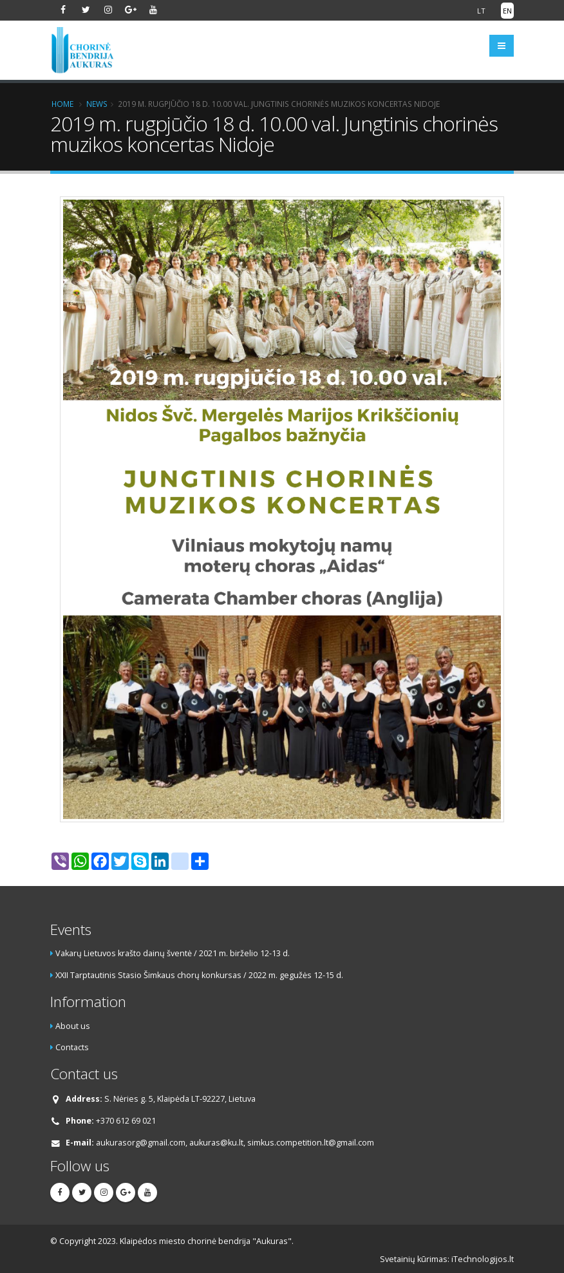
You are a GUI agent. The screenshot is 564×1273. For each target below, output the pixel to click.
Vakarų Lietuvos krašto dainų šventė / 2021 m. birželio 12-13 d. (172, 953)
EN (507, 10)
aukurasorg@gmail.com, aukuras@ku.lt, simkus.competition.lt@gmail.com (235, 1142)
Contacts (72, 1047)
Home (62, 104)
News (97, 104)
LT (481, 10)
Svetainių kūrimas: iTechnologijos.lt (447, 1259)
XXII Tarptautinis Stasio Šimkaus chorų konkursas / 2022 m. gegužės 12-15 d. (199, 975)
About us (72, 1026)
